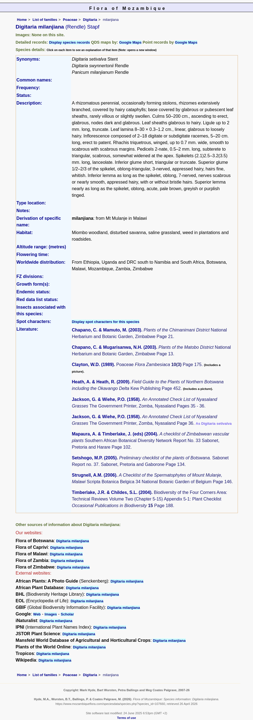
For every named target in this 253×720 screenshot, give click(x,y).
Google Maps (130, 42)
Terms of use (126, 717)
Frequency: (28, 87)
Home (22, 20)
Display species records (69, 42)
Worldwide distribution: (40, 262)
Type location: (31, 203)
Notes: (23, 210)
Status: (23, 95)
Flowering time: (32, 254)
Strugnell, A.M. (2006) (94, 475)
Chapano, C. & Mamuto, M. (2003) (106, 330)
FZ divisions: (30, 276)
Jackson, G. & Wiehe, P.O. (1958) (106, 399)
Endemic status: (33, 291)
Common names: (34, 80)
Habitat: (24, 232)
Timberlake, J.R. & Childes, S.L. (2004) (111, 492)
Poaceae (70, 20)
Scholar (67, 614)
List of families (44, 20)
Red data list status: (37, 299)
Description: (29, 103)
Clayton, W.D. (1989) (93, 364)
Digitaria (90, 20)
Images (51, 614)
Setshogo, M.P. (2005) (94, 457)
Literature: (27, 329)
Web (37, 614)
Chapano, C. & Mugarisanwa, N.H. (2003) (114, 347)
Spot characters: (33, 321)
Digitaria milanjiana (72, 541)
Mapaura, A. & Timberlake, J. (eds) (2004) (114, 434)
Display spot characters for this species (105, 322)
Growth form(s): (33, 284)
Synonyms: (28, 59)
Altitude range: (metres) (41, 246)
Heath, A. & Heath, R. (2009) (100, 381)
